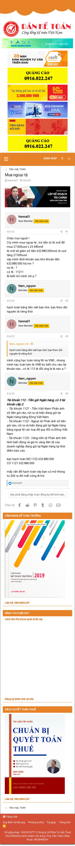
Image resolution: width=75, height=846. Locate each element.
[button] (6, 159)
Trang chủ (64, 822)
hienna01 (13, 180)
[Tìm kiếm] (69, 159)
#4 (66, 393)
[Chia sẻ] (61, 232)
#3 (66, 336)
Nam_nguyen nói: (19, 343)
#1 (66, 231)
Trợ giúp (51, 822)
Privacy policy (36, 822)
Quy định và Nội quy (14, 822)
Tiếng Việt (10, 816)
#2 (66, 300)
